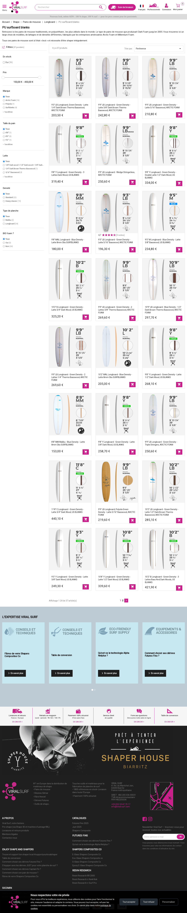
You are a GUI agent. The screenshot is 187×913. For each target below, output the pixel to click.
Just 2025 (77, 827)
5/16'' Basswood (14, 172)
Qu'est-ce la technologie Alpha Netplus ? (90, 844)
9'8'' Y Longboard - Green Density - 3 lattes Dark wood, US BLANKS (67, 173)
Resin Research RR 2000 (83, 875)
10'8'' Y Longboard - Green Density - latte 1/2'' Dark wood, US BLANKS (114, 578)
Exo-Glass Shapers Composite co (87, 858)
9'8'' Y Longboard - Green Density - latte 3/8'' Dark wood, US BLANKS (116, 443)
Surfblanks (11, 107)
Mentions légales (10, 834)
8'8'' (8, 132)
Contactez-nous (9, 838)
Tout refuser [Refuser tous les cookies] (148, 902)
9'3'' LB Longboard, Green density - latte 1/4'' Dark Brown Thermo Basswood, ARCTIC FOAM (69, 107)
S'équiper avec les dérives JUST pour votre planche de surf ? (30, 865)
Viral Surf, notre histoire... (13, 823)
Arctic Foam (12, 100)
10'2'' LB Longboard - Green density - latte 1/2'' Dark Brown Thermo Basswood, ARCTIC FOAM (161, 512)
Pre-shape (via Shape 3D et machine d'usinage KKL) (26, 827)
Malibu (10, 220)
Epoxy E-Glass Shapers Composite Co (89, 865)
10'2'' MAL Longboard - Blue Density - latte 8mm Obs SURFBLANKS (115, 375)
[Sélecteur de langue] (141, 8)
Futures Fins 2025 (80, 823)
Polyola (10, 104)
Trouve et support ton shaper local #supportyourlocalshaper (29, 854)
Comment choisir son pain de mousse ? (20, 873)
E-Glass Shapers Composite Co (86, 854)
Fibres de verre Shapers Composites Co (20, 876)
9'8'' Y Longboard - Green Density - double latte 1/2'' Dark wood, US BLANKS (160, 175)
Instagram (150, 819)
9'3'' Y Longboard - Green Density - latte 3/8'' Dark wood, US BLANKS (69, 578)
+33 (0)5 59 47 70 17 (120, 804)
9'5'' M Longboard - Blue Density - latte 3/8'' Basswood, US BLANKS (162, 241)
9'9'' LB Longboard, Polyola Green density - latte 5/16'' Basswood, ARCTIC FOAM (116, 512)
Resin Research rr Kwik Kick (84, 879)
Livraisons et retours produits (15, 830)
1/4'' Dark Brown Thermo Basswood (22, 169)
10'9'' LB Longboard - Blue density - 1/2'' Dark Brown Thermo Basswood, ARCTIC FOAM (163, 310)
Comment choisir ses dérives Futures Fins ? (92, 841)
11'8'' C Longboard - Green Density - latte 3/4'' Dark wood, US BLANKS (67, 510)
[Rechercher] (70, 7)
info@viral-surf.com (120, 806)
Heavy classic (13, 201)
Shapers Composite (81, 830)
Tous (8, 96)
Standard (11, 197)
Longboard (12, 224)
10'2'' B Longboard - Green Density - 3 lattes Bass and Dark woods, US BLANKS (162, 579)
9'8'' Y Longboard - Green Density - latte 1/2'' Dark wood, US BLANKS (163, 375)
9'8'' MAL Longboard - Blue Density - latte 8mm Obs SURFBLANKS (67, 241)
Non (9, 246)
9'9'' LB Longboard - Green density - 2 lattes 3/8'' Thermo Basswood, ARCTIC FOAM (116, 310)
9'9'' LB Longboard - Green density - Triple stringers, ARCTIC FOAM (161, 443)
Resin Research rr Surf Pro (84, 883)
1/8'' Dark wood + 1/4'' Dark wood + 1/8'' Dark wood (28, 165)
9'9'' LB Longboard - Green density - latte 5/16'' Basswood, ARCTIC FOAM (162, 106)
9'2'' (8, 140)
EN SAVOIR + (17, 722)
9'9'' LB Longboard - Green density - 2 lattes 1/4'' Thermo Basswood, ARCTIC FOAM (69, 377)
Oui (9, 62)
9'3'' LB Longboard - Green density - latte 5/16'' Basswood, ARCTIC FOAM (115, 241)
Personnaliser (168, 902)
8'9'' (8, 136)
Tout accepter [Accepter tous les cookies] (128, 902)
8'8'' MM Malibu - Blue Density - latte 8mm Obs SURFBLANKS (68, 443)
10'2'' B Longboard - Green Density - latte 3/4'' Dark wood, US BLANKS (67, 308)
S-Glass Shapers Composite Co (86, 862)
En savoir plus (15, 673)
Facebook (144, 819)
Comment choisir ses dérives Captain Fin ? (21, 869)
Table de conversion (11, 858)
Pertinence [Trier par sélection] (159, 48)
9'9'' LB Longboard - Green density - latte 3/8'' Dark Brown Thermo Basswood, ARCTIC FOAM (114, 107)
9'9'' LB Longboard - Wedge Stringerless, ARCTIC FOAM (116, 173)
